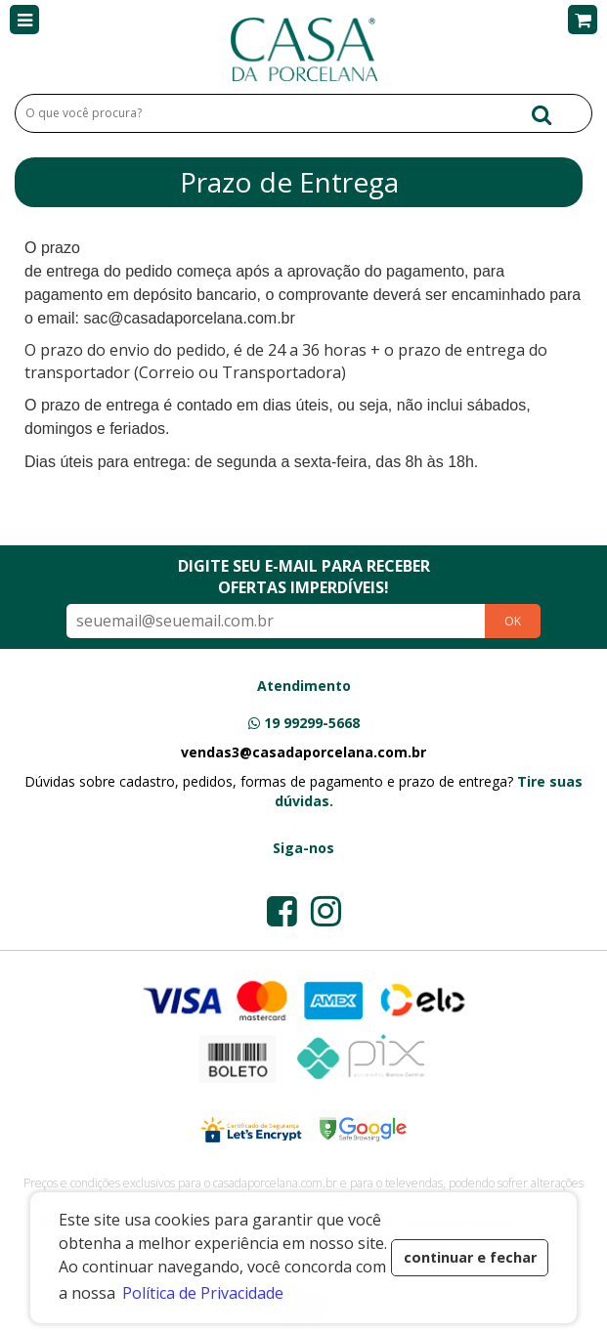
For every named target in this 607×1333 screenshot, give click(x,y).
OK (512, 621)
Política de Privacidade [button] (202, 1293)
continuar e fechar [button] (470, 1257)
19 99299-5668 (312, 722)
